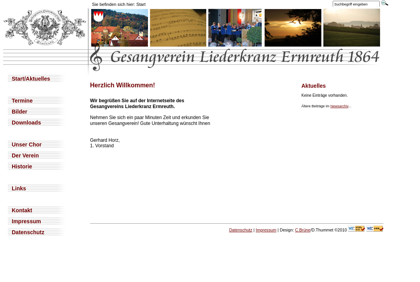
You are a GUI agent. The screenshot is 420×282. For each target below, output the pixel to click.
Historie (22, 166)
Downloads (26, 122)
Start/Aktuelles (31, 79)
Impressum (26, 221)
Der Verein (25, 155)
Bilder (19, 111)
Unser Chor (26, 144)
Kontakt (22, 210)
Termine (22, 101)
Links (19, 188)
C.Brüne (302, 230)
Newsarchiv (339, 106)
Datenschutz (28, 232)
